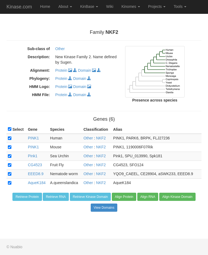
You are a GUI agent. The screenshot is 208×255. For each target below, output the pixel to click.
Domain (87, 70)
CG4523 (35, 165)
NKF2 (101, 138)
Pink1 (32, 156)
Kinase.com (19, 6)
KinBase (89, 6)
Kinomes (130, 6)
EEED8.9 (36, 174)
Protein (63, 70)
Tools (180, 6)
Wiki (109, 6)
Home (45, 6)
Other (60, 49)
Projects (156, 6)
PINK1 (33, 138)
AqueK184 (37, 183)
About (65, 6)
